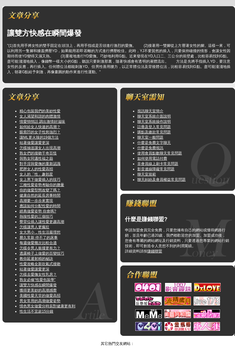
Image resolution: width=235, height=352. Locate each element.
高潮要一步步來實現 (36, 200)
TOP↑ (126, 338)
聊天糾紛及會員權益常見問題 (161, 179)
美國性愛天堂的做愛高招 (40, 295)
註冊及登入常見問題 (154, 127)
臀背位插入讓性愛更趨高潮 (42, 222)
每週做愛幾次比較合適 (38, 243)
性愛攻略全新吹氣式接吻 (40, 264)
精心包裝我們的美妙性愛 (40, 111)
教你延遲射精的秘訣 (36, 258)
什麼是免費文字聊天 (154, 142)
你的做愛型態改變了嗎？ (40, 190)
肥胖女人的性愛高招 (36, 169)
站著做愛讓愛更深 (34, 142)
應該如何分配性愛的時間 (40, 206)
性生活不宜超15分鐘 (36, 311)
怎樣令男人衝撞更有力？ (40, 248)
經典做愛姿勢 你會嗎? (38, 211)
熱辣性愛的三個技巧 (36, 216)
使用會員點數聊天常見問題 (159, 153)
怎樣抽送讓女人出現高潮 (40, 148)
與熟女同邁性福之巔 (36, 158)
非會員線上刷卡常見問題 (157, 164)
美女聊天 (111, 338)
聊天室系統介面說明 (154, 116)
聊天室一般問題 (150, 137)
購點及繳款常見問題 (154, 132)
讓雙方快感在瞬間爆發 (38, 285)
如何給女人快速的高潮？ (40, 127)
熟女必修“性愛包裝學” (37, 280)
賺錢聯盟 (154, 251)
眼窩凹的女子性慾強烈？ (40, 132)
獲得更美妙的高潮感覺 (38, 290)
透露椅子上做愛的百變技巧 (42, 253)
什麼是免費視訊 (150, 148)
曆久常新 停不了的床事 (39, 237)
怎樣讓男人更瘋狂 (34, 227)
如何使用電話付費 (152, 158)
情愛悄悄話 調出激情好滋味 (42, 121)
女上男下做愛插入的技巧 (40, 179)
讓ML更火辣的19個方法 (39, 137)
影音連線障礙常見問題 (156, 169)
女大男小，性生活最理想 (40, 232)
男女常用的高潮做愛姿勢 (40, 301)
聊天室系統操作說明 (154, 121)
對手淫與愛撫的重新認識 (40, 164)
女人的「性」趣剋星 (36, 174)
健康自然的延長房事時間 (40, 195)
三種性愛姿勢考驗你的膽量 (42, 185)
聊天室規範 (146, 174)
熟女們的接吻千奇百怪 (38, 153)
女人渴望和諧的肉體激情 (40, 116)
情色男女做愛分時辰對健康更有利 (47, 306)
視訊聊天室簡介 (150, 111)
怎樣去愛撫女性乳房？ (38, 274)
